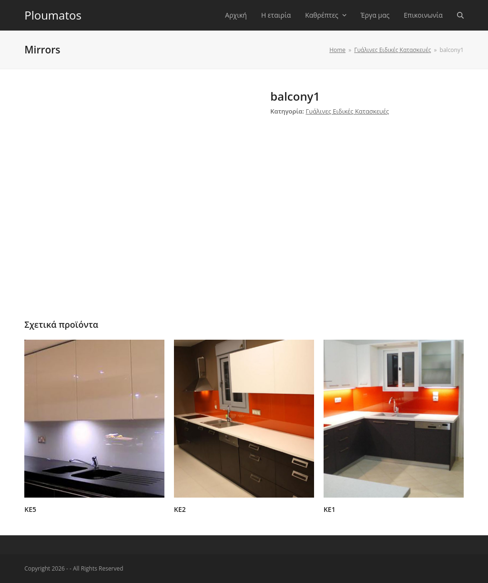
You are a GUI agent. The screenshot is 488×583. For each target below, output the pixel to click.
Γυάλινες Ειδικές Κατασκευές (347, 111)
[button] (460, 15)
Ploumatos (52, 15)
